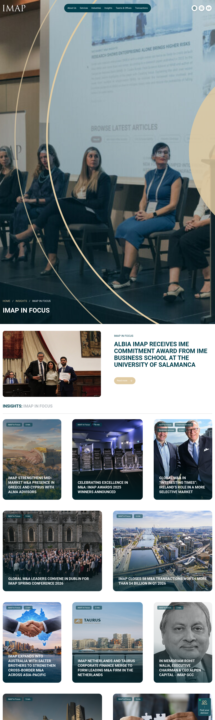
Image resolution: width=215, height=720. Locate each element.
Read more (126, 380)
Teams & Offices (123, 8)
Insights (108, 8)
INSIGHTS (21, 301)
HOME (6, 301)
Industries (96, 8)
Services (84, 8)
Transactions (141, 8)
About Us (71, 8)
